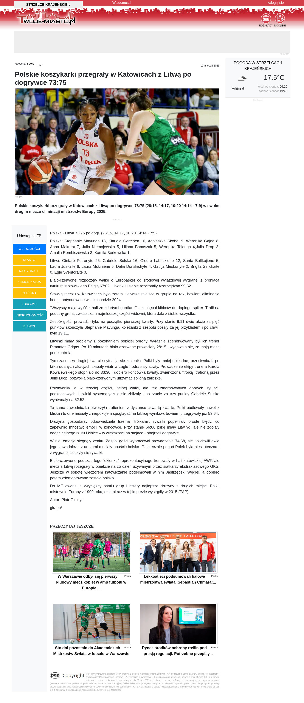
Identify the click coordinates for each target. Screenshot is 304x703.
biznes (29, 326)
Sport (30, 63)
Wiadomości (121, 3)
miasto (29, 260)
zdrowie (29, 304)
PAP (39, 65)
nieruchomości (31, 315)
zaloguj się (275, 3)
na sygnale (29, 271)
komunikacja (29, 282)
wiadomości (29, 249)
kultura (29, 293)
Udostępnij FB (29, 236)
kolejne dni (239, 88)
